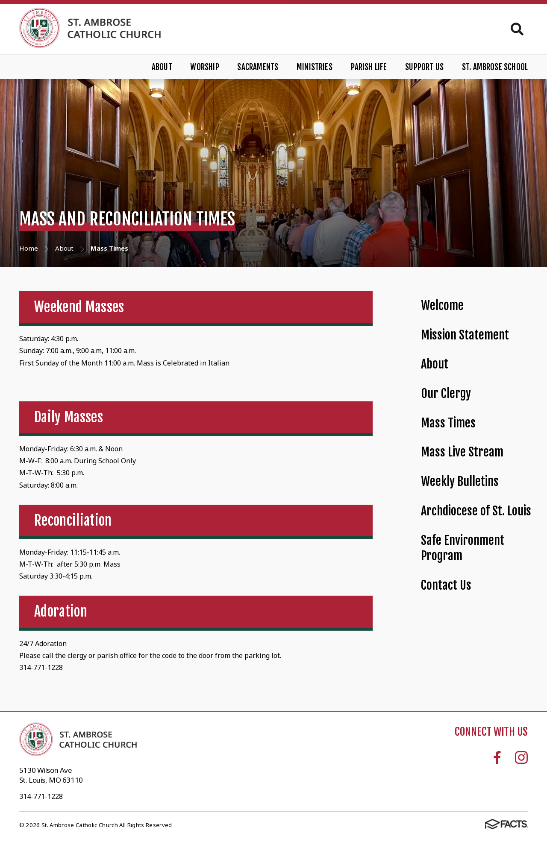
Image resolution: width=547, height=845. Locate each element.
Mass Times (448, 422)
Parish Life (369, 67)
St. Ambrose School (495, 67)
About (162, 67)
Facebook (497, 757)
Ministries (314, 67)
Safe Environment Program (462, 548)
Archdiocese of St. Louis (476, 510)
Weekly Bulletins (460, 481)
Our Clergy (446, 393)
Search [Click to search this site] (517, 29)
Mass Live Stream (462, 451)
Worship (204, 67)
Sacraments (257, 67)
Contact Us (446, 585)
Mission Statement (465, 334)
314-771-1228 (41, 796)
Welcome (442, 305)
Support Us (424, 67)
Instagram (521, 757)
